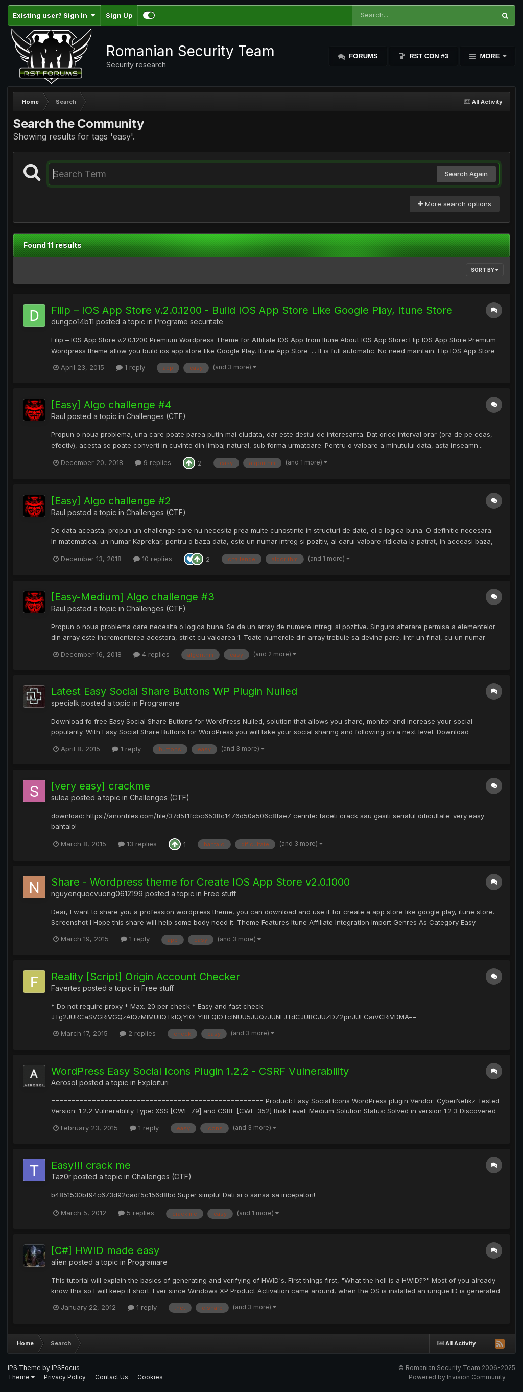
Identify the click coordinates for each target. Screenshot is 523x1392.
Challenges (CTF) (156, 416)
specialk (65, 703)
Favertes (66, 988)
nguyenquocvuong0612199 (97, 893)
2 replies (138, 1033)
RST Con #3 (428, 56)
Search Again (466, 174)
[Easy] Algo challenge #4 (111, 405)
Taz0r (61, 1176)
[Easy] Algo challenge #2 (111, 501)
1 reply (130, 367)
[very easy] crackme (100, 786)
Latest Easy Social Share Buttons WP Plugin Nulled (174, 691)
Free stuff (220, 893)
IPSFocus (66, 1368)
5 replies (136, 1213)
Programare (160, 703)
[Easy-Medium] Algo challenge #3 (133, 597)
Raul (58, 416)
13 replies (137, 844)
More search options (454, 204)
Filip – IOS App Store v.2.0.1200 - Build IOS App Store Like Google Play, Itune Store (252, 310)
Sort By (484, 270)
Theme (21, 1377)
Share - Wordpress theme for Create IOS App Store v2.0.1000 (200, 882)
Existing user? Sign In (54, 15)
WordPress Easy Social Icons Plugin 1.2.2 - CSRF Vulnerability (200, 1071)
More (490, 56)
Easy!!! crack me (91, 1165)
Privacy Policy (65, 1377)
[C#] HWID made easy (105, 1250)
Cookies (150, 1377)
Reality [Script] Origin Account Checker (145, 976)
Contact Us (111, 1377)
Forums (362, 56)
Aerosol (64, 1082)
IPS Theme (24, 1368)
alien (59, 1262)
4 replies (151, 654)
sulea (60, 797)
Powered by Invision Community (457, 1377)
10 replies (152, 558)
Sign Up (119, 15)
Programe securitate (189, 321)
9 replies (153, 462)
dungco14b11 (72, 321)
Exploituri (153, 1082)
